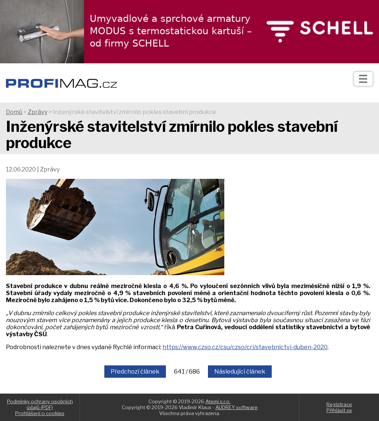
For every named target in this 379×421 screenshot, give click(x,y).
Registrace (339, 404)
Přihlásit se (339, 410)
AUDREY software (236, 407)
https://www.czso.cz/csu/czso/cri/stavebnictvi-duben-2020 (245, 347)
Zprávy (37, 112)
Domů (14, 112)
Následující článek (239, 371)
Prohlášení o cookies (39, 413)
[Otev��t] (363, 78)
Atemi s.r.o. (218, 401)
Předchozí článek (135, 371)
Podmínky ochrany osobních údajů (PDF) (40, 404)
